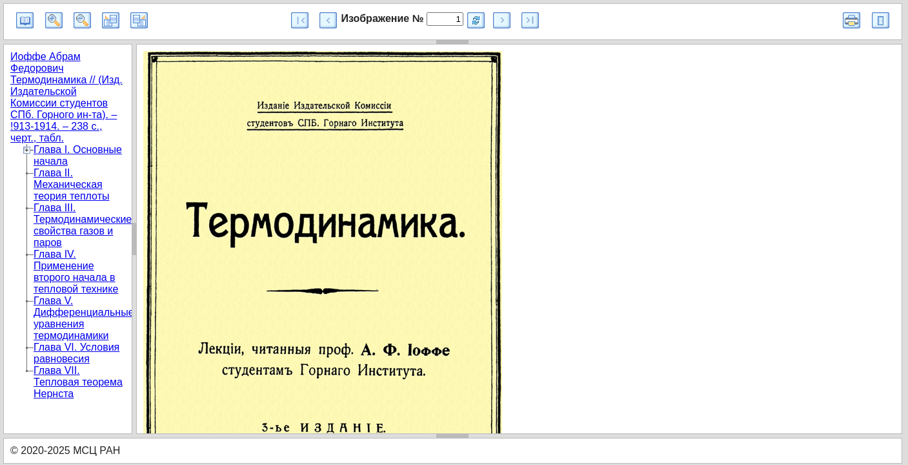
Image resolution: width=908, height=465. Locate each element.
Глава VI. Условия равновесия (76, 353)
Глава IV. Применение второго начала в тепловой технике (76, 271)
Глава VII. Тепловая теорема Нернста (78, 382)
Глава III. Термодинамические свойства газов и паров (83, 225)
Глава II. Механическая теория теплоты (72, 184)
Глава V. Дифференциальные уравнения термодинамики (84, 318)
